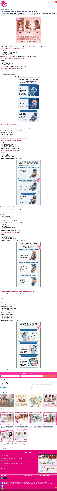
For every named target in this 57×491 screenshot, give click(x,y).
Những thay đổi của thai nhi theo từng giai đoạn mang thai (18, 11)
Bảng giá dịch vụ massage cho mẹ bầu (11, 124)
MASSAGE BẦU (6, 482)
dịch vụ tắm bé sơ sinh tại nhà (5, 484)
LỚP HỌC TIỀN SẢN (12, 483)
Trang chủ (2, 9)
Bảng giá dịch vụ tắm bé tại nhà (12, 288)
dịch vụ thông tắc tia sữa (4, 483)
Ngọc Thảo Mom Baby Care (21, 15)
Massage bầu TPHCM (8, 9)
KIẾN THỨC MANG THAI (28, 452)
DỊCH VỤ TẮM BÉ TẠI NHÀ (24, 482)
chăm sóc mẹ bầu (5, 448)
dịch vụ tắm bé (50, 483)
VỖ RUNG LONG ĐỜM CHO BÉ (45, 482)
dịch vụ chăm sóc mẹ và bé (31, 483)
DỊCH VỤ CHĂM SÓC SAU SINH (14, 482)
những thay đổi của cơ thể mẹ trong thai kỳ (11, 369)
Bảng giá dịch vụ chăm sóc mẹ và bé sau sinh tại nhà (16, 206)
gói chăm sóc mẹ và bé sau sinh (21, 483)
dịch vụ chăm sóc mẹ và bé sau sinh (41, 483)
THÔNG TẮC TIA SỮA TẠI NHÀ (34, 482)
